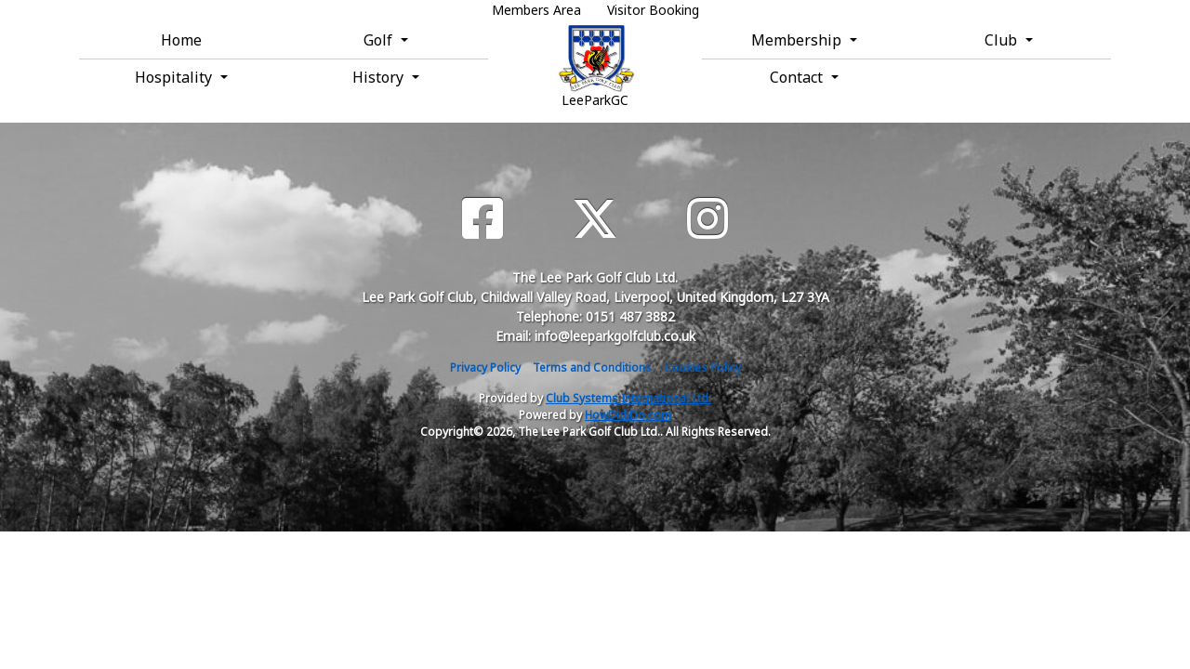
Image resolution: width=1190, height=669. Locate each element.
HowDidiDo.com (628, 415)
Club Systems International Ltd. (628, 398)
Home (181, 40)
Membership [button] (798, 40)
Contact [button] (798, 77)
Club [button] (1003, 40)
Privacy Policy (485, 367)
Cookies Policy (702, 367)
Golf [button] (380, 40)
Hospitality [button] (175, 77)
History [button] (379, 77)
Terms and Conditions (592, 367)
